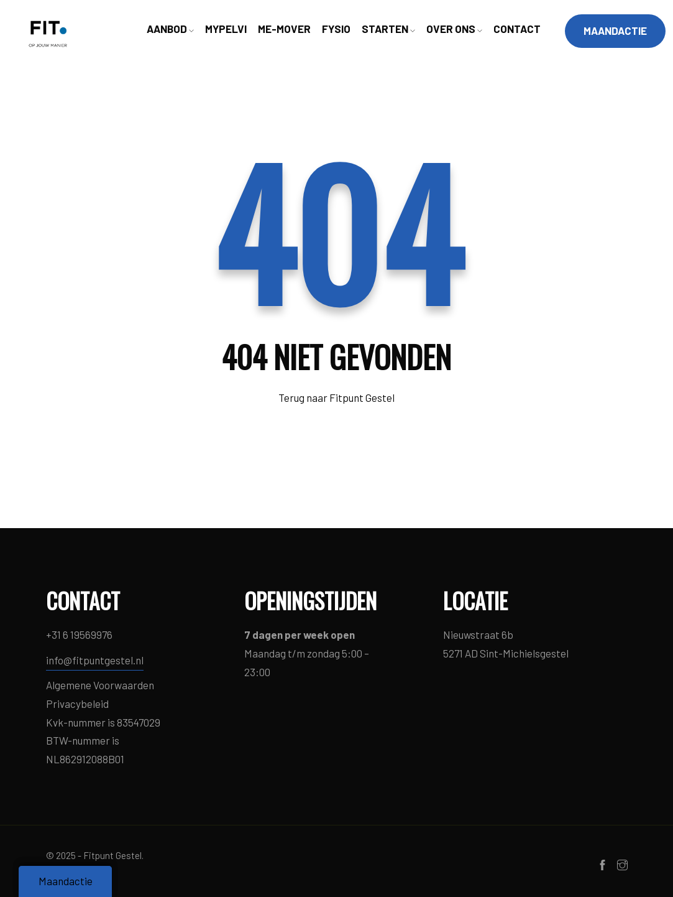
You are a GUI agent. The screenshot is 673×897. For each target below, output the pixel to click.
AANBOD (170, 28)
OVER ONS (454, 28)
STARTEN (388, 28)
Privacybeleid (77, 703)
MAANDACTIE (615, 30)
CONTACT (517, 28)
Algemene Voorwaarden (100, 685)
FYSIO (336, 28)
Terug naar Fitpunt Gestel (336, 397)
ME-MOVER (284, 28)
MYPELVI (226, 28)
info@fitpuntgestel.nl (95, 660)
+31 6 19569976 (79, 634)
